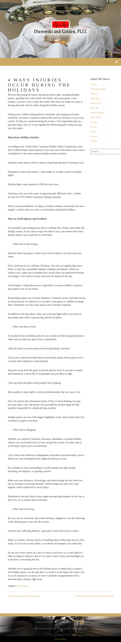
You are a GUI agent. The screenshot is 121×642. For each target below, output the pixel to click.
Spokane (94, 136)
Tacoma (93, 141)
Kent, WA (94, 108)
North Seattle (96, 117)
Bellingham (95, 98)
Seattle (93, 131)
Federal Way (95, 103)
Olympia (94, 122)
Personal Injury (22, 586)
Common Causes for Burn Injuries (24, 596)
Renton (93, 127)
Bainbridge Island (98, 89)
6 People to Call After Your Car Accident (94, 596)
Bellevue (94, 94)
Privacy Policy (60, 639)
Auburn (93, 84)
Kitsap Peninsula (97, 113)
